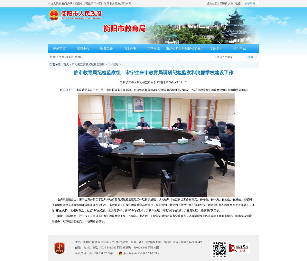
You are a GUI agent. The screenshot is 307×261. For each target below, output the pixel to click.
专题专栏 (216, 48)
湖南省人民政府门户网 (88, 3)
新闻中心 (83, 48)
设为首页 (212, 3)
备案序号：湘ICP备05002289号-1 (95, 253)
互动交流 (153, 48)
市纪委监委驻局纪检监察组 (185, 48)
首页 (66, 64)
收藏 (238, 3)
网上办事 (130, 48)
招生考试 (239, 48)
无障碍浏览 (226, 3)
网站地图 (153, 247)
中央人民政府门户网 (60, 3)
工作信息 (113, 64)
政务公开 (106, 48)
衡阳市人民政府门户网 (117, 3)
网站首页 (59, 48)
